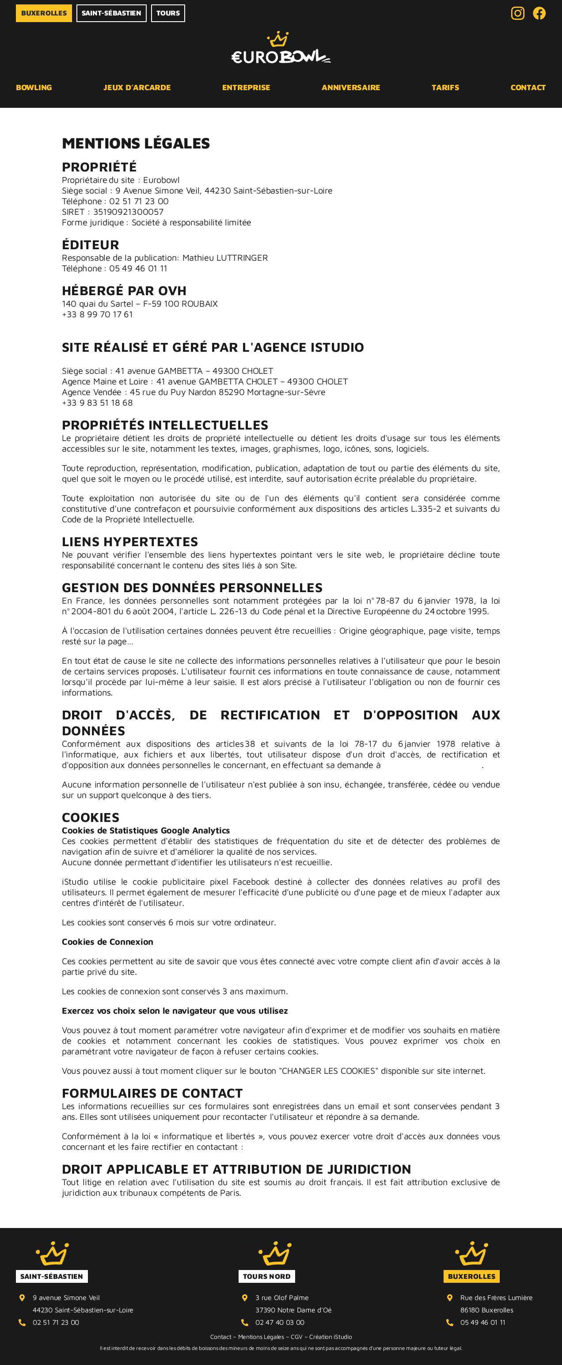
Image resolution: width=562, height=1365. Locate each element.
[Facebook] (539, 13)
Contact (221, 1336)
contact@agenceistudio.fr (432, 765)
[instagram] (517, 13)
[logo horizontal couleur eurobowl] (281, 35)
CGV (297, 1336)
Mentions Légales (261, 1336)
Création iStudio (330, 1336)
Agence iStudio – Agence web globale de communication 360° (184, 360)
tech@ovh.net (88, 324)
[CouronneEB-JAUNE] (52, 1245)
